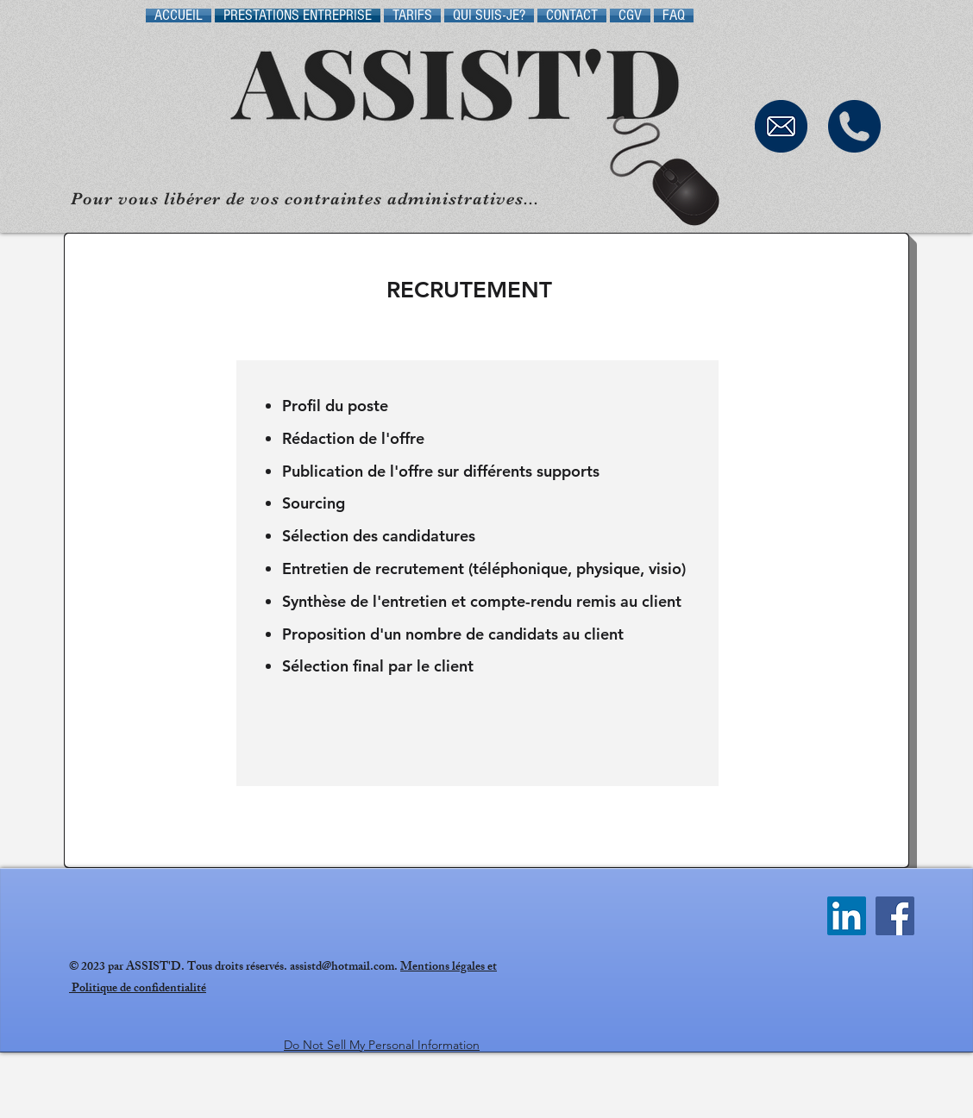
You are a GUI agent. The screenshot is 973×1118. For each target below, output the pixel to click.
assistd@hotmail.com (342, 967)
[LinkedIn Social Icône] (846, 915)
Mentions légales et (448, 967)
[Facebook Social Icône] (895, 915)
